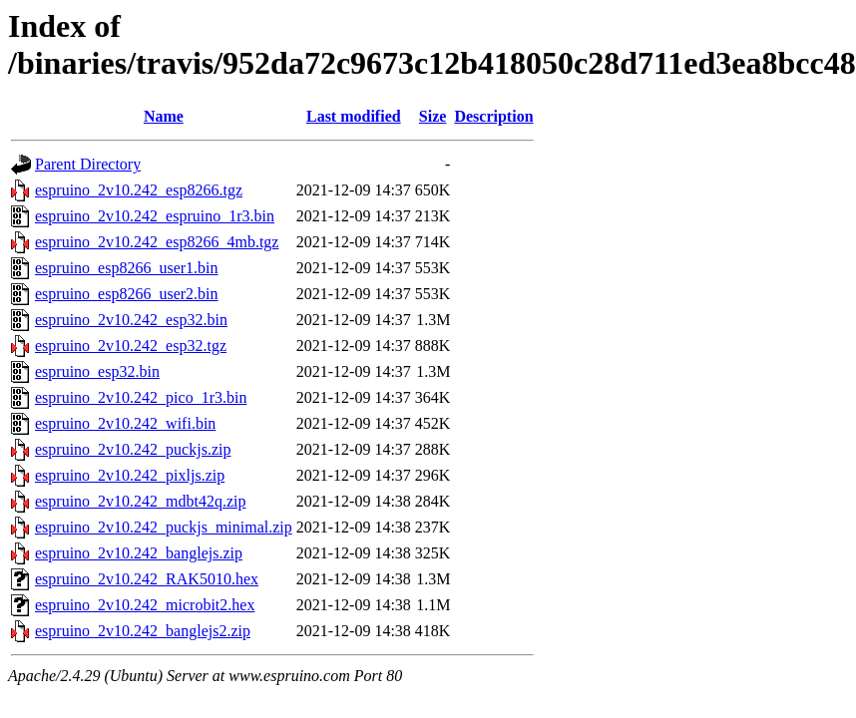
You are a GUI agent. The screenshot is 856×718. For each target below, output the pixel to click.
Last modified (353, 116)
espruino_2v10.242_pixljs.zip (129, 475)
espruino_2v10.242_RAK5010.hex (146, 578)
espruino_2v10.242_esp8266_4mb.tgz (156, 241)
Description (493, 116)
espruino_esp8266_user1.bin (126, 267)
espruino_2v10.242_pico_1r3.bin (140, 397)
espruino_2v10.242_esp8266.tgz (138, 189)
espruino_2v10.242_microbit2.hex (144, 604)
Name (164, 116)
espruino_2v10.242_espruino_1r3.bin (154, 215)
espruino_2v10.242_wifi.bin (125, 423)
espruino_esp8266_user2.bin (126, 293)
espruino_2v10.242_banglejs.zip (138, 552)
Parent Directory (88, 164)
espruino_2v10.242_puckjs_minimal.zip (163, 527)
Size (433, 116)
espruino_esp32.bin (97, 371)
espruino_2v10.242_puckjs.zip (132, 449)
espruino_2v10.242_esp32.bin (131, 319)
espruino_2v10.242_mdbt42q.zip (140, 501)
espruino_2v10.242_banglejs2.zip (142, 630)
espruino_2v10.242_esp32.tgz (130, 345)
